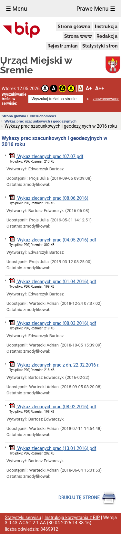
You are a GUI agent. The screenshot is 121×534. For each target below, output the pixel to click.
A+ (89, 88)
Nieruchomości (43, 116)
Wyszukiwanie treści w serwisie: (14, 99)
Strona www (78, 36)
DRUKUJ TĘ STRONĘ (87, 498)
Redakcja (106, 36)
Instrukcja (106, 26)
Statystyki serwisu (23, 517)
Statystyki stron (99, 45)
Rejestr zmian (62, 45)
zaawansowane (106, 99)
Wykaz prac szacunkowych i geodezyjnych (40, 121)
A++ (99, 88)
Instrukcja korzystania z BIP (72, 517)
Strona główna (74, 26)
